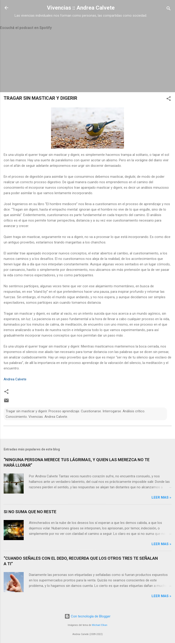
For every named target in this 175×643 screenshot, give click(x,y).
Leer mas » (161, 497)
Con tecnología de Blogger (87, 616)
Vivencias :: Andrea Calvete (81, 8)
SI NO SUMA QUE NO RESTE (30, 511)
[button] (168, 99)
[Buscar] (168, 9)
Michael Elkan (99, 625)
